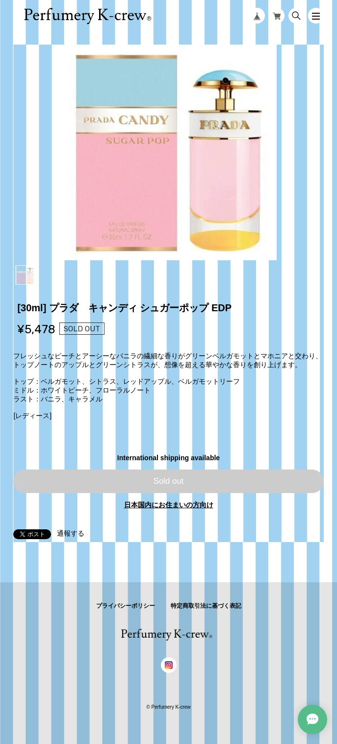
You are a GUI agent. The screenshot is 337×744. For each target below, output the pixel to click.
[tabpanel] (168, 152)
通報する (70, 533)
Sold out (169, 481)
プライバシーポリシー (125, 605)
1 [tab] (25, 275)
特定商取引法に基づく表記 (206, 605)
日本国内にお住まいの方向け (168, 505)
